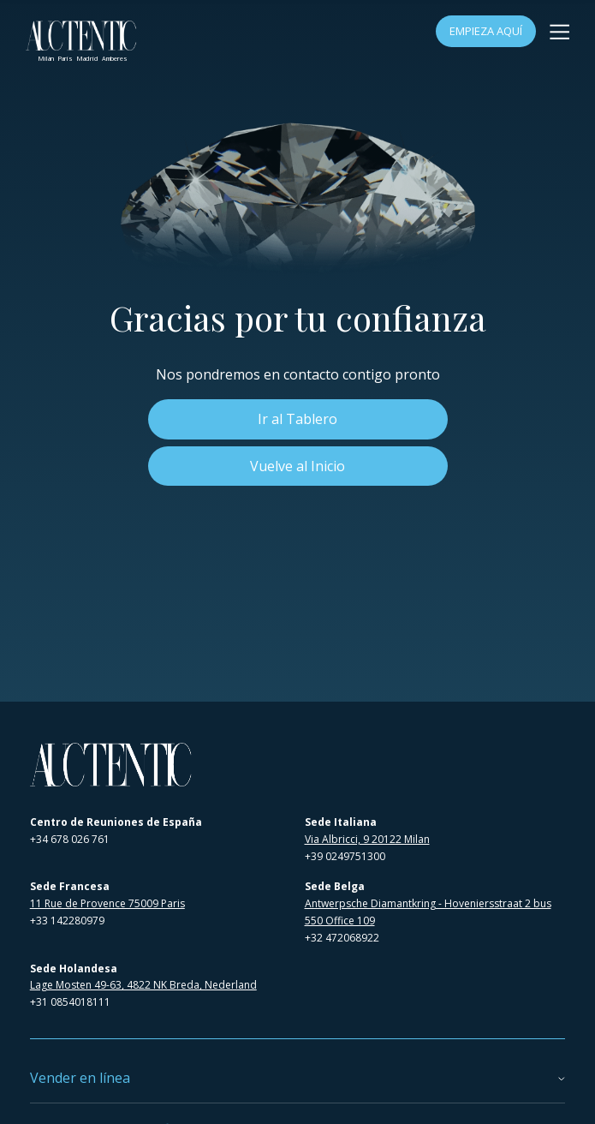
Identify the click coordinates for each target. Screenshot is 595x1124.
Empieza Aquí (485, 31)
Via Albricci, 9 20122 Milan (367, 839)
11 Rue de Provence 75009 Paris (107, 903)
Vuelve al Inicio (297, 466)
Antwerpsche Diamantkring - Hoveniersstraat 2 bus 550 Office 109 (428, 912)
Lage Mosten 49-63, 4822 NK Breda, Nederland (143, 985)
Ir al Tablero (297, 419)
